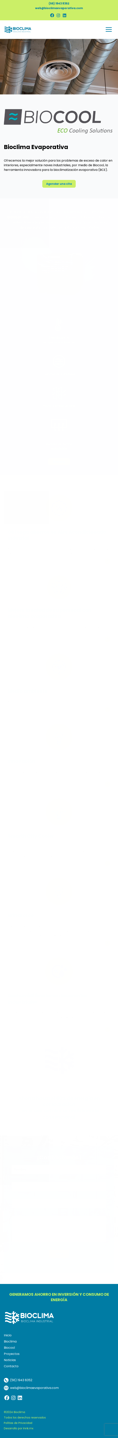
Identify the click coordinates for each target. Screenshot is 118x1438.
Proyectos (12, 1354)
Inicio (8, 1335)
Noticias (10, 1360)
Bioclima (10, 1341)
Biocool (9, 1347)
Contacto (11, 1366)
